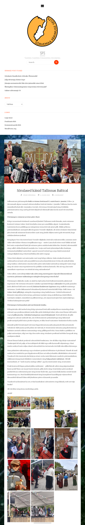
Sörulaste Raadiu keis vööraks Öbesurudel (21, 76)
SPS (42, 53)
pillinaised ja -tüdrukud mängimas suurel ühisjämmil (34, 315)
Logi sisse (8, 118)
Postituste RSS (10, 121)
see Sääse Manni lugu (66, 518)
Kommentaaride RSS (13, 125)
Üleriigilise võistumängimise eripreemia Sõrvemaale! (26, 87)
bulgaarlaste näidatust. (55, 359)
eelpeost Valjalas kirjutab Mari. (28, 521)
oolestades (58, 284)
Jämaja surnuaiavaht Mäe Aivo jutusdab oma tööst (24, 83)
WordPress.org (10, 129)
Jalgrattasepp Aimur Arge (15, 80)
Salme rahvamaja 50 (13, 90)
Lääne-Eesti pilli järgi (15, 292)
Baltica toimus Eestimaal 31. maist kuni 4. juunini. (47, 201)
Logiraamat (59, 195)
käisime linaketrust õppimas (44, 287)
